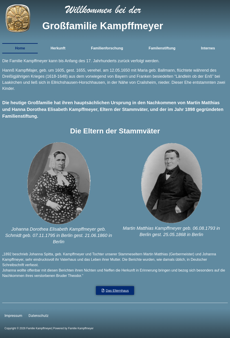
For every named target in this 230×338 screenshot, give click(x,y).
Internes (208, 48)
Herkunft (58, 48)
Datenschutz (39, 316)
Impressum (13, 316)
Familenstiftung (162, 48)
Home (20, 48)
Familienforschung (107, 48)
